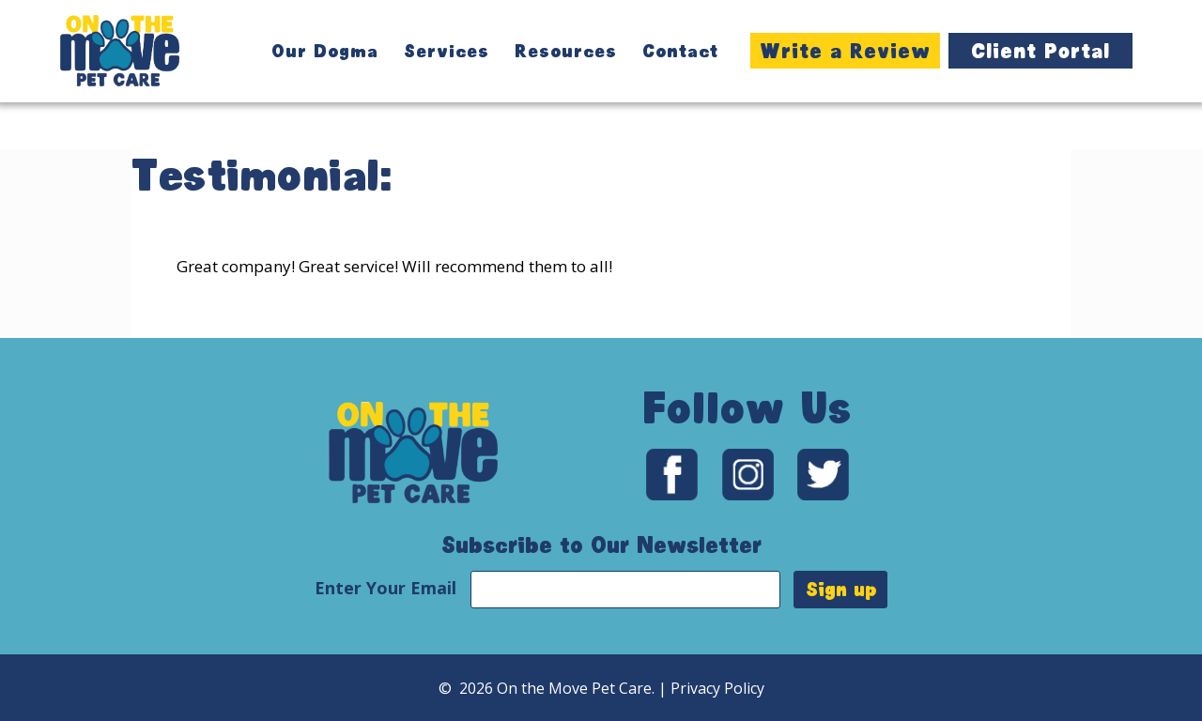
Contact (680, 50)
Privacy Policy (717, 688)
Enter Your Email (388, 587)
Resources (566, 50)
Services (446, 50)
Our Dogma (324, 50)
